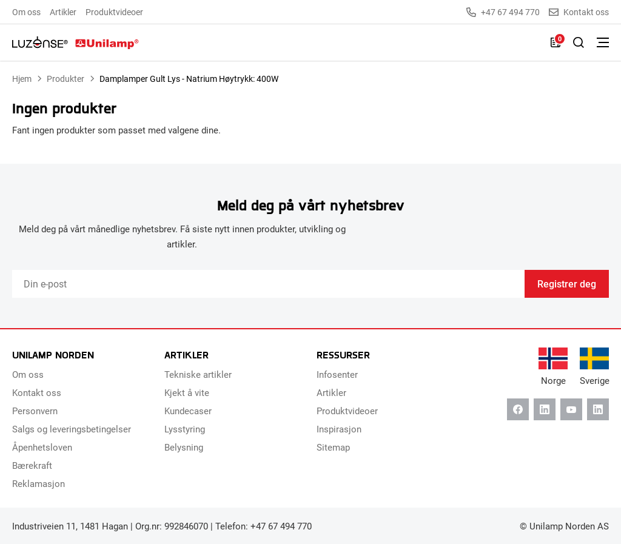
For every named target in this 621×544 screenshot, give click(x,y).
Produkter (65, 78)
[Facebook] (518, 409)
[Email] (268, 284)
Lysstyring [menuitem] (184, 429)
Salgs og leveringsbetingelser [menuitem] (71, 429)
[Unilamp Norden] (75, 42)
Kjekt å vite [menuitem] (186, 392)
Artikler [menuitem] (63, 12)
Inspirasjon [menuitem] (339, 429)
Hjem (22, 78)
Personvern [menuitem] (35, 411)
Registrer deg (566, 283)
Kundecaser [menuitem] (188, 411)
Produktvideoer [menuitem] (114, 12)
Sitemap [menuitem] (333, 447)
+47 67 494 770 (503, 12)
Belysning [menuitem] (183, 447)
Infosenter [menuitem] (337, 374)
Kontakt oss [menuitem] (36, 392)
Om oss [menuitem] (26, 12)
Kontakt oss (579, 12)
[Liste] (555, 42)
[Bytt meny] (603, 42)
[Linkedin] (545, 409)
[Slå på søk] (578, 42)
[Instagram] (598, 409)
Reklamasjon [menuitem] (38, 483)
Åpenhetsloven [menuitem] (42, 447)
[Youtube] (571, 409)
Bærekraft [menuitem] (32, 465)
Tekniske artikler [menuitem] (198, 374)
